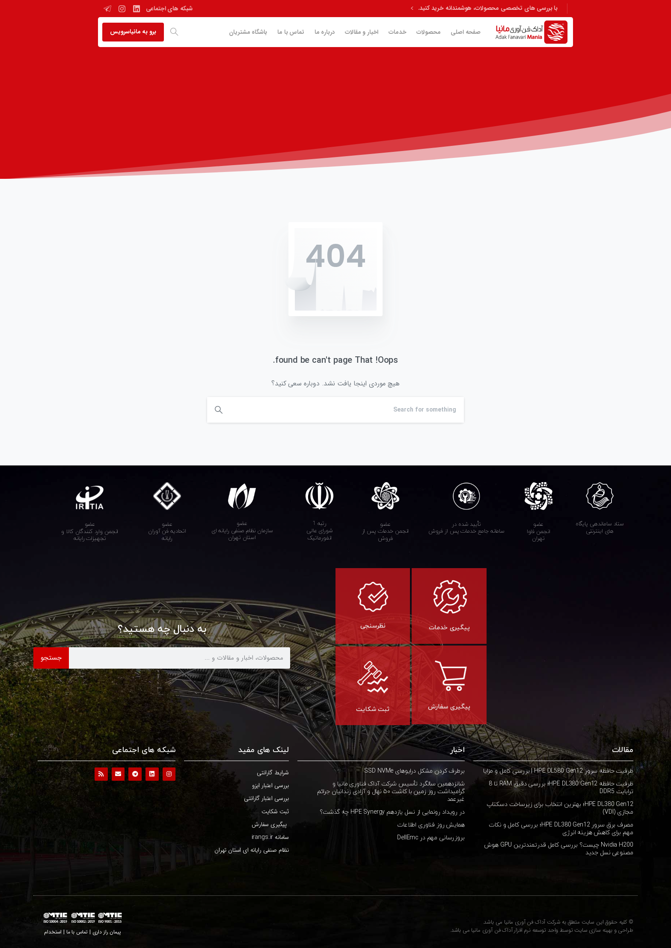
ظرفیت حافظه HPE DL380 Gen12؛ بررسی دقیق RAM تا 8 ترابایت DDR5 (561, 788)
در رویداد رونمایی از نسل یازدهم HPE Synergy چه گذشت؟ (392, 812)
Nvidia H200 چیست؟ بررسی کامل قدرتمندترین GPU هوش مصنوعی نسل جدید (558, 849)
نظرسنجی (373, 626)
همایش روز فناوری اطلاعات (431, 825)
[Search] (347, 410)
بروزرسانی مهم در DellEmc (431, 838)
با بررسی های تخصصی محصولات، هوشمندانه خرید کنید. (484, 8)
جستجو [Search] (51, 657)
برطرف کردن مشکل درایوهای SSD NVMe (414, 771)
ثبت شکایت (372, 709)
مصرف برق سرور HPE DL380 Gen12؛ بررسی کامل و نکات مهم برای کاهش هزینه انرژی (561, 829)
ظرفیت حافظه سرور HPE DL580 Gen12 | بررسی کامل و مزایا (558, 771)
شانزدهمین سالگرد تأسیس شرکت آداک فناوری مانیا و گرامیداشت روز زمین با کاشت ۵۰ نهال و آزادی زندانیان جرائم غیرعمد (391, 791)
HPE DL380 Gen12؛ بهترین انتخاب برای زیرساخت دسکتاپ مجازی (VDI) (560, 808)
